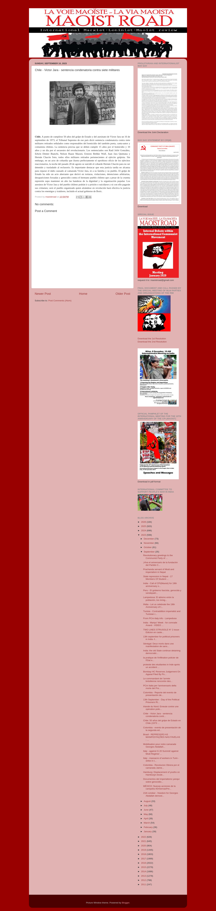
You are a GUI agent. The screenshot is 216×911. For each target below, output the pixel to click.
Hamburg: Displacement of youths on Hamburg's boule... (161, 773)
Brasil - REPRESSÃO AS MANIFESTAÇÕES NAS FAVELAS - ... (161, 737)
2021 (144, 841)
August (147, 801)
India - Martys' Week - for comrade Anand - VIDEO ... (160, 623)
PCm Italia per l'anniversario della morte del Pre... (159, 686)
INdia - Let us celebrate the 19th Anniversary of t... (159, 605)
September (149, 551)
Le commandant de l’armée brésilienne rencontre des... (158, 679)
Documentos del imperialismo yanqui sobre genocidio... (161, 780)
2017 (144, 858)
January (148, 831)
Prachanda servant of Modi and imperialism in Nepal (158, 570)
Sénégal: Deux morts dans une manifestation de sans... (158, 645)
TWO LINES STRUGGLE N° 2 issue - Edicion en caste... (161, 631)
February (148, 827)
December (149, 538)
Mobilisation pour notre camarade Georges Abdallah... (159, 745)
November (149, 543)
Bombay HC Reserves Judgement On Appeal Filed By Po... (161, 672)
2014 (144, 871)
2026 (144, 522)
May (146, 814)
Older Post (123, 293)
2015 (144, 867)
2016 (144, 863)
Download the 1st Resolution (152, 338)
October (148, 547)
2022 (144, 837)
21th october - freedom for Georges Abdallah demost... (160, 794)
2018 (144, 854)
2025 (144, 526)
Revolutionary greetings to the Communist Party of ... (158, 556)
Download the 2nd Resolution (152, 341)
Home (83, 293)
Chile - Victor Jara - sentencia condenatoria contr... (157, 714)
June (146, 810)
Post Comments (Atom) (59, 300)
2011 (144, 884)
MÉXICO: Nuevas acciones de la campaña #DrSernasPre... (159, 787)
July (146, 805)
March (147, 823)
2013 (144, 876)
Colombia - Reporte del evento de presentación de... (159, 693)
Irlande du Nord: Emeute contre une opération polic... (161, 707)
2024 (144, 530)
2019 (144, 850)
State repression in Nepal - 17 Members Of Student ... (158, 577)
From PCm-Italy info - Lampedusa (160, 618)
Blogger (125, 902)
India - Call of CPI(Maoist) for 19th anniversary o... (160, 584)
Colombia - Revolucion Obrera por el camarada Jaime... (161, 766)
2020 (144, 845)
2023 (144, 535)
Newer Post (43, 293)
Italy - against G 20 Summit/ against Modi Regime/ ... (160, 752)
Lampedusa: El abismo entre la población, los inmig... (158, 598)
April (146, 818)
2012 (144, 880)
